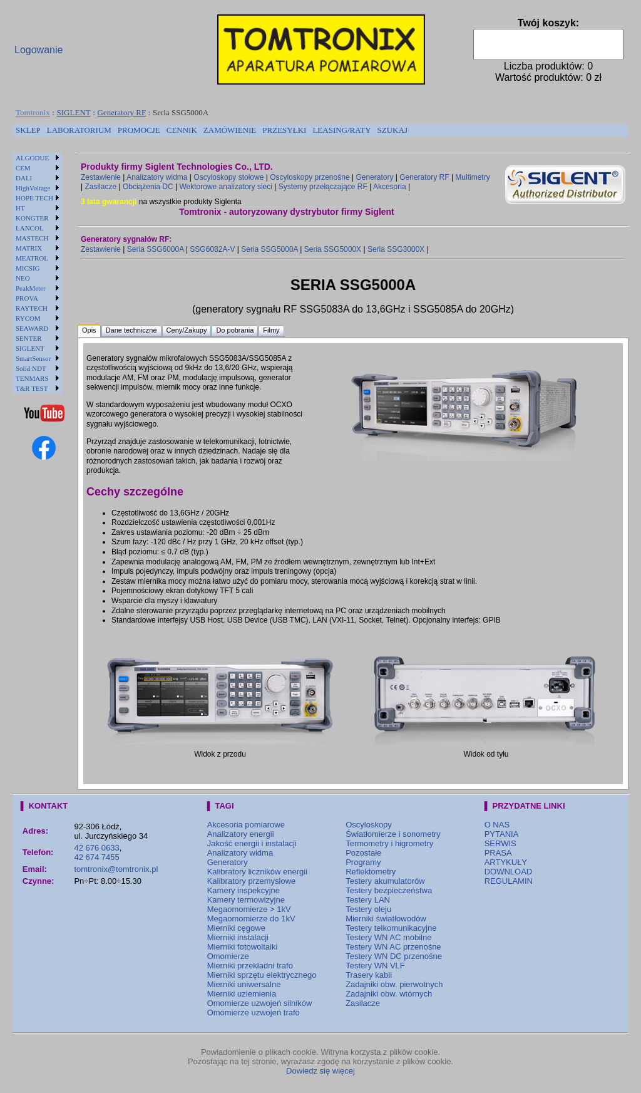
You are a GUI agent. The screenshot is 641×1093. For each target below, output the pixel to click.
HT (20, 208)
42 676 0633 (96, 847)
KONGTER (32, 218)
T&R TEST (32, 388)
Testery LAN (368, 899)
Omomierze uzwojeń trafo (253, 1012)
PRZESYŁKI (284, 130)
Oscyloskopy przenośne (309, 177)
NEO (23, 278)
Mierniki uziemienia (242, 993)
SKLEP (28, 130)
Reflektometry (371, 871)
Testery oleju (368, 909)
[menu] (37, 273)
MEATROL (32, 258)
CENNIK (182, 130)
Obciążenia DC (148, 186)
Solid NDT (31, 368)
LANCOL (30, 228)
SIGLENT (74, 112)
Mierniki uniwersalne (244, 984)
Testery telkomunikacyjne (391, 928)
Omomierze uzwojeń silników (259, 1003)
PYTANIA (502, 834)
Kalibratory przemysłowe (251, 881)
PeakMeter (31, 288)
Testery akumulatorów (385, 881)
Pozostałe (363, 852)
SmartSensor (33, 358)
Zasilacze (100, 186)
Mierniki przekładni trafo (250, 965)
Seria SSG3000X (395, 249)
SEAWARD (32, 328)
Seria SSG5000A (269, 249)
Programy (363, 862)
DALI (24, 178)
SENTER (29, 338)
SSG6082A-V (212, 249)
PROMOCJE (139, 130)
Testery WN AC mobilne (388, 937)
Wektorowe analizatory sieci (225, 186)
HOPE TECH (34, 198)
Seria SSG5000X (332, 249)
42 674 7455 (96, 857)
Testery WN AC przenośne (393, 946)
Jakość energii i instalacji (252, 843)
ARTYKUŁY (506, 862)
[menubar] (212, 130)
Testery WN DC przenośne (394, 956)
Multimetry (472, 177)
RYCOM (28, 318)
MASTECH (32, 238)
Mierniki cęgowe (236, 928)
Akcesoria (389, 186)
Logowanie (38, 49)
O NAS (497, 824)
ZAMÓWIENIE (229, 130)
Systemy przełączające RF (323, 186)
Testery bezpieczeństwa (389, 890)
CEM (23, 168)
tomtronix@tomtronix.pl (116, 869)
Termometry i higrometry (389, 843)
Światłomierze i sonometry (393, 834)
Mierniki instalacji (238, 937)
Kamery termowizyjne (246, 899)
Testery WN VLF (375, 965)
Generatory (374, 177)
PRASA (498, 852)
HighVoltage (33, 188)
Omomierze (228, 956)
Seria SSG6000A (155, 249)
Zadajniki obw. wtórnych (389, 993)
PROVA (27, 298)
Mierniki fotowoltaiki (242, 946)
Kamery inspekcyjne (243, 890)
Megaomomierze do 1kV (251, 918)
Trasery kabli (369, 975)
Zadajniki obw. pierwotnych (394, 984)
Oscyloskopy (369, 824)
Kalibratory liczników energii (257, 871)
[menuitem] (28, 130)
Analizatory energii (240, 834)
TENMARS (32, 378)
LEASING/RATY (341, 130)
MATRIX (29, 248)
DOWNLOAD (509, 871)
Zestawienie (101, 177)
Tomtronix (33, 112)
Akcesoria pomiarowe (246, 824)
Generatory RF (122, 112)
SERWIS (500, 843)
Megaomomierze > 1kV (249, 909)
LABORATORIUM (79, 130)
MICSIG (28, 268)
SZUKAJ (392, 130)
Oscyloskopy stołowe (228, 177)
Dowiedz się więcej (320, 1070)
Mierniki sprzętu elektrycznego (262, 975)
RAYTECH (32, 308)
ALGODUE (32, 158)
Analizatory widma (156, 177)
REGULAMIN (509, 881)
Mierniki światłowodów (386, 918)
